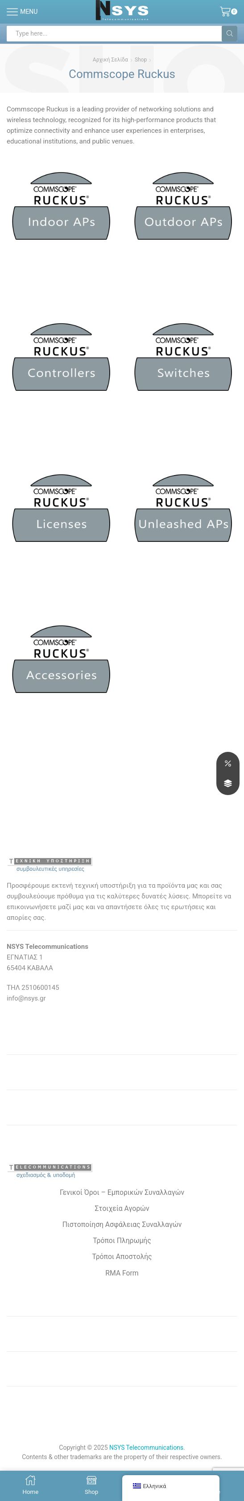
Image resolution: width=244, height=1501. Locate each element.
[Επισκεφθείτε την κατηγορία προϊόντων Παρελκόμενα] (61, 664)
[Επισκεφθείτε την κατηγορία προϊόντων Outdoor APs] (183, 210)
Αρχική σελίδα (110, 60)
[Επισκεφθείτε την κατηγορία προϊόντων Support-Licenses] (61, 513)
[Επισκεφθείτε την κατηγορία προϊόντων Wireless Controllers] (61, 361)
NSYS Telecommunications (146, 1449)
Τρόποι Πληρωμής (121, 1242)
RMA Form (122, 1275)
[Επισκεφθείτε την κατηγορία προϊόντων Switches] (183, 361)
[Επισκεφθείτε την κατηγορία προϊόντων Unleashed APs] (183, 513)
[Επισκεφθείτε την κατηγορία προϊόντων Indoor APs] (61, 210)
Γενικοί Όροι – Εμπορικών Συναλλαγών (122, 1193)
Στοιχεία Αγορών (121, 1210)
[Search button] (229, 33)
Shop (141, 60)
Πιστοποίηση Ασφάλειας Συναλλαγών (122, 1226)
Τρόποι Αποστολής (121, 1259)
